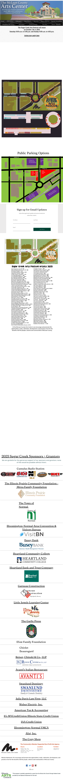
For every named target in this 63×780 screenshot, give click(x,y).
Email (14, 227)
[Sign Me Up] (42, 229)
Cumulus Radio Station (30, 468)
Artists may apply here (31, 35)
